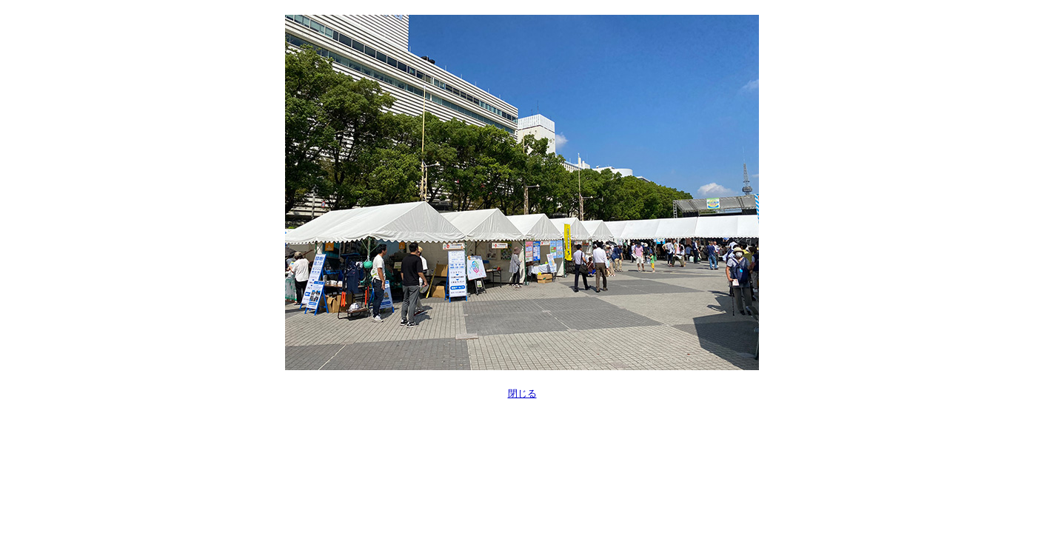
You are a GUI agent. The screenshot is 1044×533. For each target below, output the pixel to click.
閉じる (522, 393)
